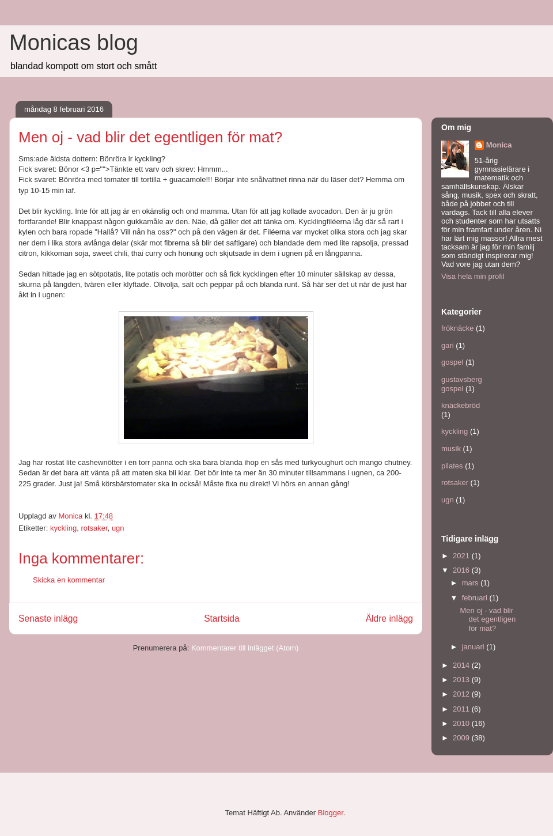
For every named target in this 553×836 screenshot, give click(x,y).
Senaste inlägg (48, 618)
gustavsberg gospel (461, 384)
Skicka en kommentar (69, 580)
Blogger (330, 812)
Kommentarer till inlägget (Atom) (244, 648)
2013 (462, 679)
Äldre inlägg (389, 618)
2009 (462, 737)
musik (451, 448)
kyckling (63, 528)
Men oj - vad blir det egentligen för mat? (488, 619)
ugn (118, 528)
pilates (452, 465)
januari (474, 646)
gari (447, 345)
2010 (462, 723)
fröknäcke (457, 328)
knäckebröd (460, 405)
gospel (452, 362)
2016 (462, 570)
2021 (462, 555)
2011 (462, 709)
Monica (499, 145)
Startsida (222, 618)
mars (471, 582)
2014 (462, 665)
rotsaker (94, 528)
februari (476, 597)
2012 (462, 694)
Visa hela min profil (473, 276)
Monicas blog (73, 43)
